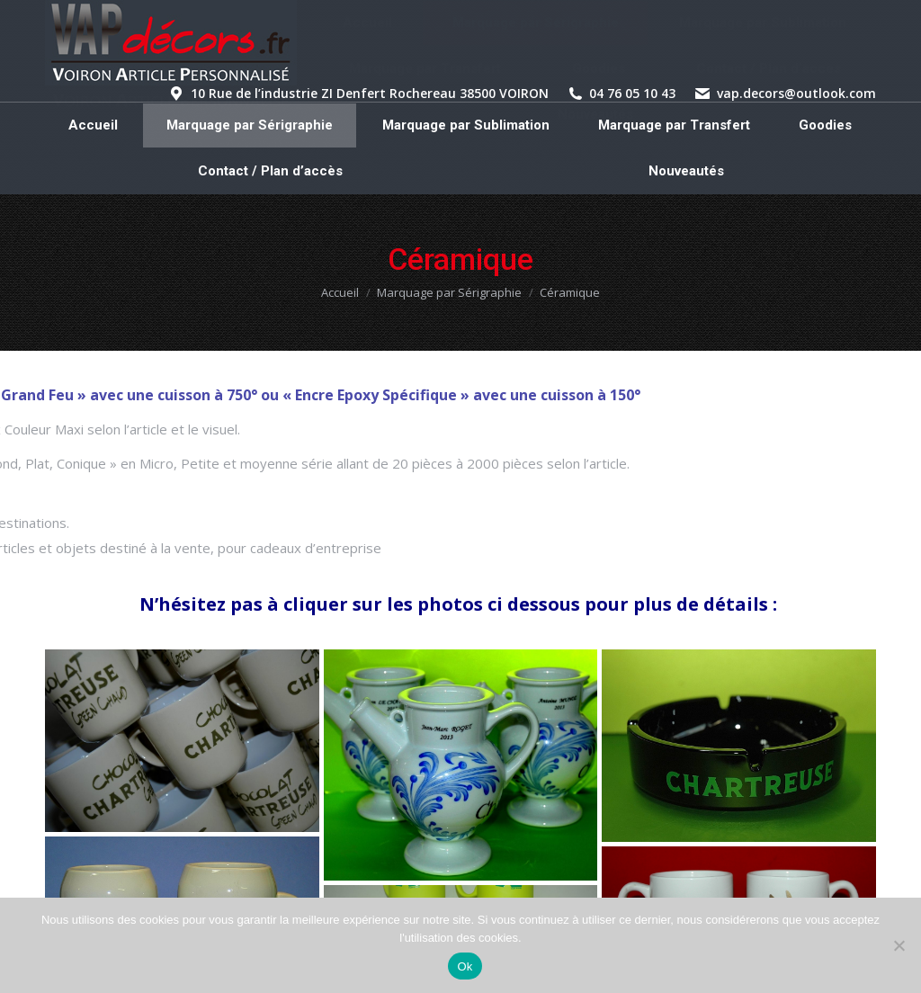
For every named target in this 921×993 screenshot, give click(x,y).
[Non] (899, 945)
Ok (464, 966)
